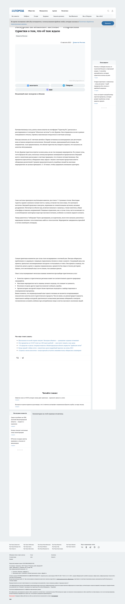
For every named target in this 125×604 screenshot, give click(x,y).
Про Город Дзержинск (14, 544)
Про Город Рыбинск (42, 546)
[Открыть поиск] (108, 10)
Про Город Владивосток (43, 548)
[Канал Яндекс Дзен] (94, 547)
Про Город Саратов (70, 546)
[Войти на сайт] (112, 10)
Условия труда (12, 557)
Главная (11, 559)
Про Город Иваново (71, 544)
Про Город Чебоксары (29, 544)
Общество (31, 11)
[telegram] (23, 358)
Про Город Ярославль (29, 548)
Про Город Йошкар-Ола (14, 546)
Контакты (53, 555)
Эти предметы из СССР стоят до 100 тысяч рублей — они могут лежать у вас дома (46, 343)
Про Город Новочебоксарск (44, 544)
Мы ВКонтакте (73, 16)
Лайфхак (26, 16)
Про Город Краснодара (57, 548)
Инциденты (44, 11)
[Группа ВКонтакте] (32, 85)
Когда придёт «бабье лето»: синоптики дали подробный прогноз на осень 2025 (45, 348)
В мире (36, 16)
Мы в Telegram (87, 16)
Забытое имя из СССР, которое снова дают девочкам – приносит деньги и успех (50, 399)
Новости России (21, 36)
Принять (108, 23)
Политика (64, 11)
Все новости (15, 16)
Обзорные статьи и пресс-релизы (17, 555)
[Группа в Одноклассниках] (86, 547)
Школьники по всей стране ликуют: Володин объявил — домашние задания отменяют (48, 340)
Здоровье (46, 16)
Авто (31, 557)
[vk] (17, 358)
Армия (54, 11)
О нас (31, 555)
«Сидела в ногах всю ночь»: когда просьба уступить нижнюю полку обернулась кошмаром (49, 350)
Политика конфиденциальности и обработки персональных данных (25, 589)
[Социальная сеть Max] (50, 89)
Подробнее (53, 587)
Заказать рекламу (58, 16)
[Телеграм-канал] (67, 85)
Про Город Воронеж (56, 544)
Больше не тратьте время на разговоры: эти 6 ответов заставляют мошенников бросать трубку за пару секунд (50, 406)
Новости (53, 557)
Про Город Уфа (55, 546)
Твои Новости (12, 548)
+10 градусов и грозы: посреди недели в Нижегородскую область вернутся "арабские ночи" (50, 345)
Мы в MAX (99, 16)
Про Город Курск (27, 546)
